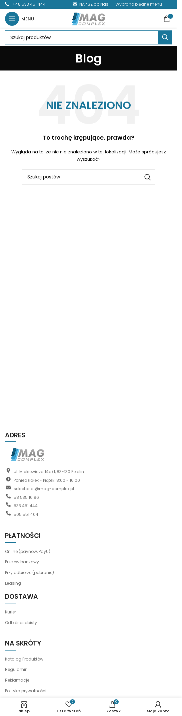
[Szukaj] (88, 37)
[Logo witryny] (88, 18)
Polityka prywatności (25, 691)
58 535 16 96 (26, 497)
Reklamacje (17, 680)
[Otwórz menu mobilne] (19, 18)
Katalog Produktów (24, 659)
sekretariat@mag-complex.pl (44, 488)
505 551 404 (26, 514)
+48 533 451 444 (29, 4)
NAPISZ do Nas (93, 4)
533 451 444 (26, 506)
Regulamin (16, 669)
